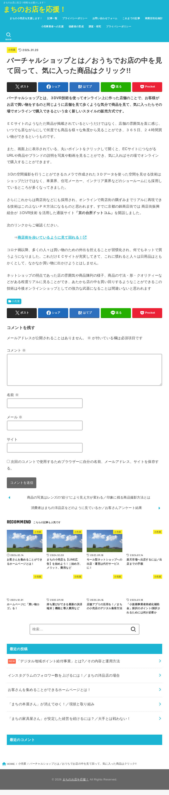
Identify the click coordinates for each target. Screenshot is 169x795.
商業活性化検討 (154, 18)
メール (14, 422)
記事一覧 (52, 18)
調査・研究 (95, 26)
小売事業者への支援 (52, 26)
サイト (12, 445)
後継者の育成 (76, 26)
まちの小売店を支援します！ (26, 18)
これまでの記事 (131, 18)
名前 (13, 400)
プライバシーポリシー (74, 18)
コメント (16, 350)
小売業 (12, 49)
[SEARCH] (8, 36)
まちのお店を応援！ (34, 9)
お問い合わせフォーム (105, 18)
